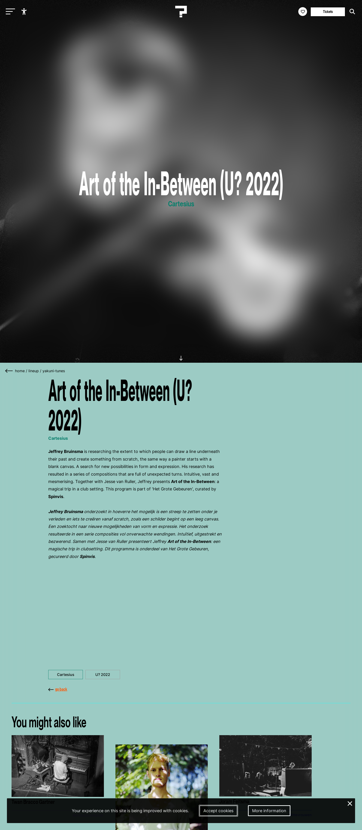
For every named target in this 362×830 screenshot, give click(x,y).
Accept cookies (218, 810)
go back (57, 689)
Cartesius (65, 674)
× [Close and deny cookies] (350, 803)
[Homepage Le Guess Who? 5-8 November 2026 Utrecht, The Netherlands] (181, 11)
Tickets (328, 11)
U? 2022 (102, 674)
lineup (33, 371)
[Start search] (351, 11)
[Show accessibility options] (24, 11)
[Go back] (9, 371)
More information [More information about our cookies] (269, 810)
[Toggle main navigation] (9, 12)
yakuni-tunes (53, 371)
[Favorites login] (302, 11)
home (20, 371)
